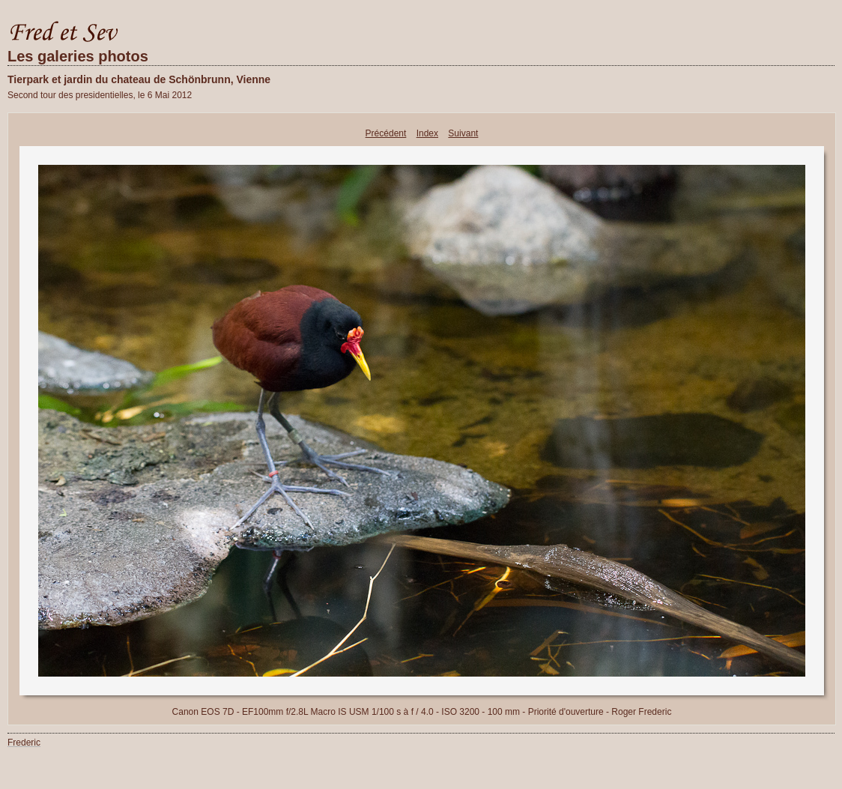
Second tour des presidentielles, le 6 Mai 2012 (99, 95)
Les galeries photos (77, 56)
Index (427, 133)
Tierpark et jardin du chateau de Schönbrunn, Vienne (138, 79)
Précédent (386, 133)
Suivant (463, 133)
